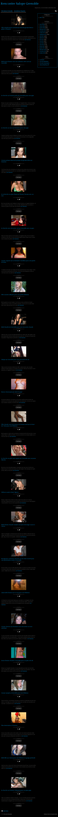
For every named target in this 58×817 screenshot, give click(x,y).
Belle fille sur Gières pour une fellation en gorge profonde (18, 758)
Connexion (42, 59)
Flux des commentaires (44, 63)
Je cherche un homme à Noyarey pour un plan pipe (16, 790)
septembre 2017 (43, 34)
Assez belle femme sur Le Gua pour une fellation (15, 592)
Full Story (19, 44)
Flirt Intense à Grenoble (7, 11)
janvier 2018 (42, 27)
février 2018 (42, 26)
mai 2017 (42, 41)
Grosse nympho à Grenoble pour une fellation (14, 693)
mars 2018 (42, 24)
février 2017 (42, 46)
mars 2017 (42, 44)
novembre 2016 (43, 51)
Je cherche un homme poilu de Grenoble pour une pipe (17, 95)
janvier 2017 (42, 47)
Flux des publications (44, 61)
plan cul (41, 17)
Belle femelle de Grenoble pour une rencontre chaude (17, 327)
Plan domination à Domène (9, 725)
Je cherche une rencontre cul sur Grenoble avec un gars (17, 228)
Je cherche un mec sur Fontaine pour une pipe (15, 128)
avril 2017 (42, 42)
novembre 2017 (43, 31)
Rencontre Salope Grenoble (20, 3)
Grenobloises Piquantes (19, 11)
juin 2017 (42, 39)
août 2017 (42, 36)
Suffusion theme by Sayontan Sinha (50, 814)
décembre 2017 (43, 29)
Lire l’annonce (28, 39)
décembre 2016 (43, 49)
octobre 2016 (42, 53)
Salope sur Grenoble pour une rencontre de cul (15, 359)
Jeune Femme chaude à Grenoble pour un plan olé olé (17, 660)
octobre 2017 (42, 32)
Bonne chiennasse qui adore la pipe (11, 392)
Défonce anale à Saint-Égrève (10, 492)
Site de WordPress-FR (44, 64)
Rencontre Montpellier (8, 814)
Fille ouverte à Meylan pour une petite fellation (15, 294)
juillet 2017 (42, 37)
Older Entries (5, 811)
